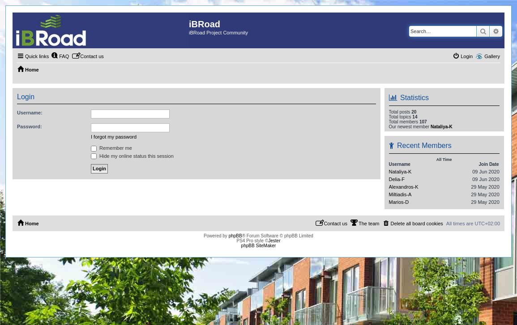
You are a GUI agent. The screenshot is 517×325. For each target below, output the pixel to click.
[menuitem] (60, 56)
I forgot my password (114, 136)
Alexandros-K (404, 187)
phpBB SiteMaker (258, 245)
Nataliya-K (442, 126)
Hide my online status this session (132, 156)
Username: (30, 112)
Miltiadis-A (400, 194)
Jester (274, 240)
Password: (29, 126)
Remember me (111, 148)
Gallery (492, 56)
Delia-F (397, 179)
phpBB (235, 235)
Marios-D (399, 202)
